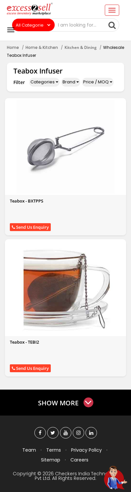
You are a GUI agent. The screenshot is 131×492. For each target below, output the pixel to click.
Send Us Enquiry (30, 227)
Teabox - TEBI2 (24, 342)
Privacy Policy (86, 450)
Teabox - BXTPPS (26, 201)
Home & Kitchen (42, 47)
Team (29, 450)
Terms (53, 450)
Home (13, 47)
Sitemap (50, 460)
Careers (79, 460)
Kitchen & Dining (81, 47)
